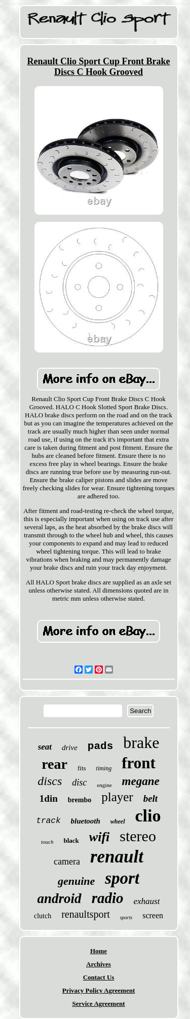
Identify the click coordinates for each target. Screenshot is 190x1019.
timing (104, 768)
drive (70, 747)
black (71, 840)
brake (141, 742)
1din (49, 798)
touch (47, 842)
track (48, 821)
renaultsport (85, 914)
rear (54, 764)
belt (150, 798)
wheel (117, 821)
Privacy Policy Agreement (98, 990)
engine (104, 785)
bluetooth (85, 821)
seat (45, 747)
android (59, 898)
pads (100, 746)
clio (148, 815)
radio (108, 898)
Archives (98, 964)
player (117, 797)
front (139, 763)
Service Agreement (98, 1003)
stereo (138, 836)
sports (126, 917)
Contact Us (99, 977)
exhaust (146, 901)
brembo (79, 800)
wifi (99, 837)
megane (141, 781)
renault (116, 857)
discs (49, 781)
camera (67, 861)
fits (82, 768)
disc (79, 782)
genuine (76, 881)
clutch (42, 916)
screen (152, 915)
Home (98, 951)
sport (122, 878)
